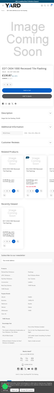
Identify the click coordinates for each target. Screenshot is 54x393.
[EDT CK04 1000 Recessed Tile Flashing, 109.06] (12, 213)
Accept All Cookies (27, 390)
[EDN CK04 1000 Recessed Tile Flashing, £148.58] (12, 160)
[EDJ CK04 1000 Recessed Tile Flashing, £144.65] (36, 160)
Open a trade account (34, 341)
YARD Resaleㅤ (5, 289)
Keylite (30, 304)
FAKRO (30, 297)
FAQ (21, 359)
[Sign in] (41, 5)
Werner (3, 307)
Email (32, 359)
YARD (29, 310)
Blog (3, 327)
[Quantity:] (7, 241)
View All (3, 314)
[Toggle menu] (2, 5)
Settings (5, 390)
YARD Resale (32, 285)
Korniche (3, 300)
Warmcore (4, 304)
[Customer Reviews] (27, 142)
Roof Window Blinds (34, 275)
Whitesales (4, 310)
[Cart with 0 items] (51, 5)
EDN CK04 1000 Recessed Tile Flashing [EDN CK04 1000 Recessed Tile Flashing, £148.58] (11, 170)
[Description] (27, 113)
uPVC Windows (5, 275)
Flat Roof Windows (6, 279)
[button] (5, 386)
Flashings (30, 272)
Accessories (4, 282)
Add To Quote (27, 96)
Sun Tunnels (31, 279)
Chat (26, 359)
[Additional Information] (27, 127)
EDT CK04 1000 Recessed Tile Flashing (11, 222)
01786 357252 (30, 354)
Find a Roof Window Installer (36, 327)
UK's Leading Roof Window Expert (27, 1)
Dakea (30, 307)
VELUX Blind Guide (7, 335)
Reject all (15, 390)
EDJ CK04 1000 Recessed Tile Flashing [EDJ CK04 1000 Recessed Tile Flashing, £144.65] (34, 170)
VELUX (3, 297)
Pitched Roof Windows (7, 272)
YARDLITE (31, 300)
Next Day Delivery (6, 285)
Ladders (30, 282)
